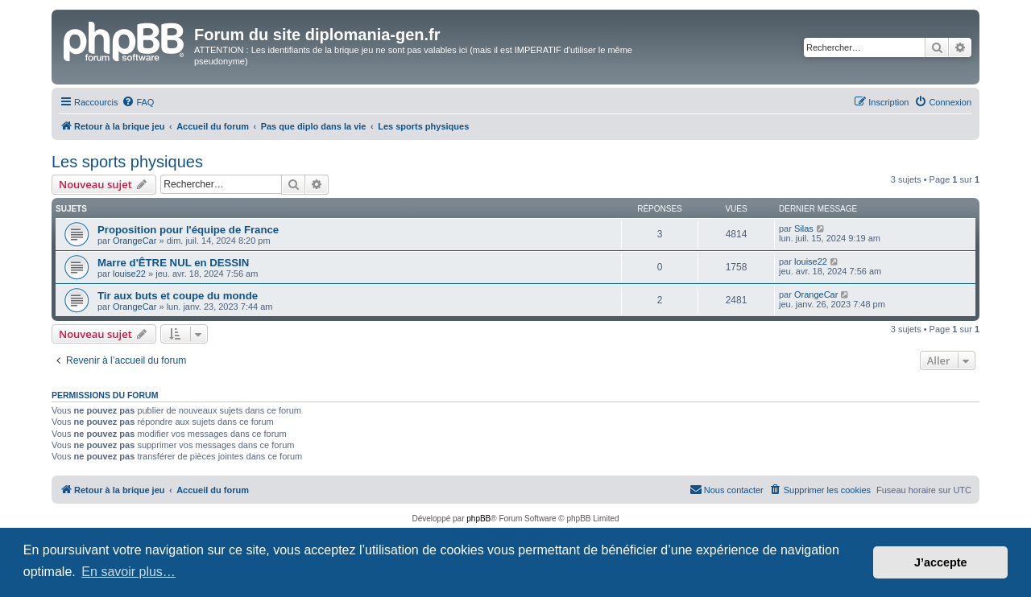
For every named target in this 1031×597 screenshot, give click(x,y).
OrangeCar (134, 240)
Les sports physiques (127, 162)
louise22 (129, 273)
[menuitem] (138, 102)
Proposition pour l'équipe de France (188, 230)
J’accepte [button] (940, 562)
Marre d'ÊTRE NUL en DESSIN (173, 263)
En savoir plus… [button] (128, 571)
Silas (804, 228)
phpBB (478, 518)
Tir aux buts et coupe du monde (177, 296)
